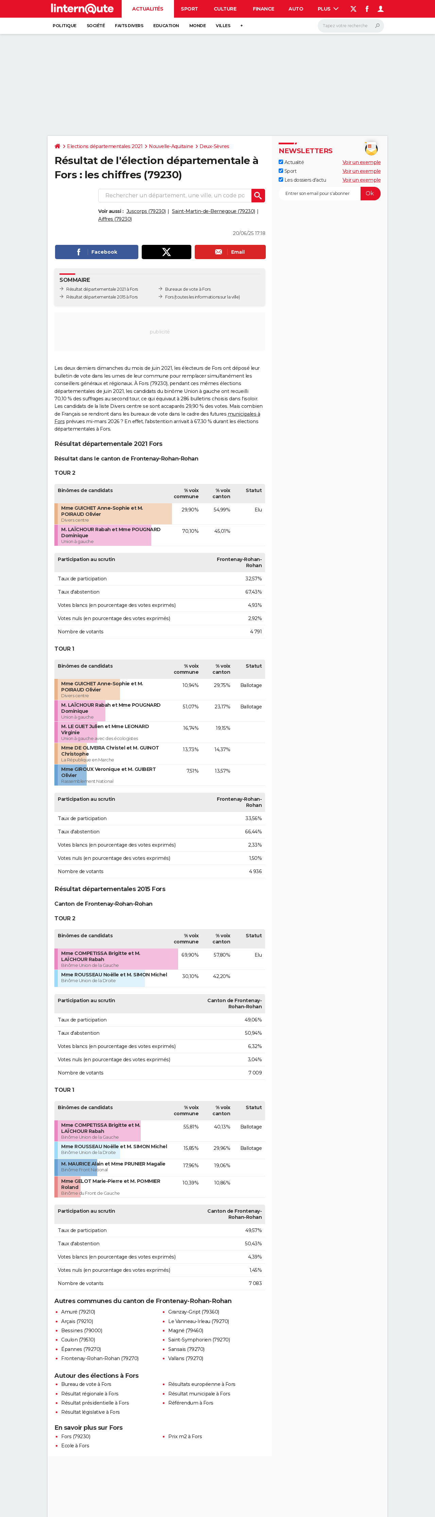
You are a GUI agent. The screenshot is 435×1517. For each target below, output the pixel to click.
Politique (64, 25)
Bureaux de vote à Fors (187, 289)
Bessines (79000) (81, 1331)
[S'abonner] (330, 193)
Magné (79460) (185, 1331)
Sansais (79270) (186, 1349)
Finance (263, 9)
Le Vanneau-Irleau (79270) (198, 1321)
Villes (223, 25)
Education (166, 25)
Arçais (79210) (77, 1321)
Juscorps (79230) (146, 211)
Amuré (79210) (78, 1312)
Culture (225, 9)
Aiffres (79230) (115, 219)
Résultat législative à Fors (90, 1412)
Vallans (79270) (185, 1358)
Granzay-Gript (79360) (193, 1312)
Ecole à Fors (75, 1446)
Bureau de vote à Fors (86, 1384)
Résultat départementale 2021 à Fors (102, 289)
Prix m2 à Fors (185, 1436)
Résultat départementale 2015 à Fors (102, 297)
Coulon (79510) (78, 1340)
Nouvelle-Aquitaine (171, 146)
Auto (296, 9)
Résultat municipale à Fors (199, 1394)
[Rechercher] (351, 26)
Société (96, 25)
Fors (169, 297)
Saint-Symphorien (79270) (199, 1340)
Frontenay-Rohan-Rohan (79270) (100, 1358)
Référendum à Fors (190, 1403)
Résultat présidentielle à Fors (95, 1403)
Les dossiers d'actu (302, 180)
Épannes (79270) (81, 1349)
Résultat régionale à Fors (90, 1394)
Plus (328, 9)
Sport (189, 9)
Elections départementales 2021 (104, 146)
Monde (197, 25)
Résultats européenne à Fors (202, 1384)
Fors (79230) (75, 1436)
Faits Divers (129, 25)
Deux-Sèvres (214, 146)
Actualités (147, 9)
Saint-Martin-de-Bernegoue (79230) (213, 211)
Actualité (291, 162)
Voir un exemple (362, 162)
